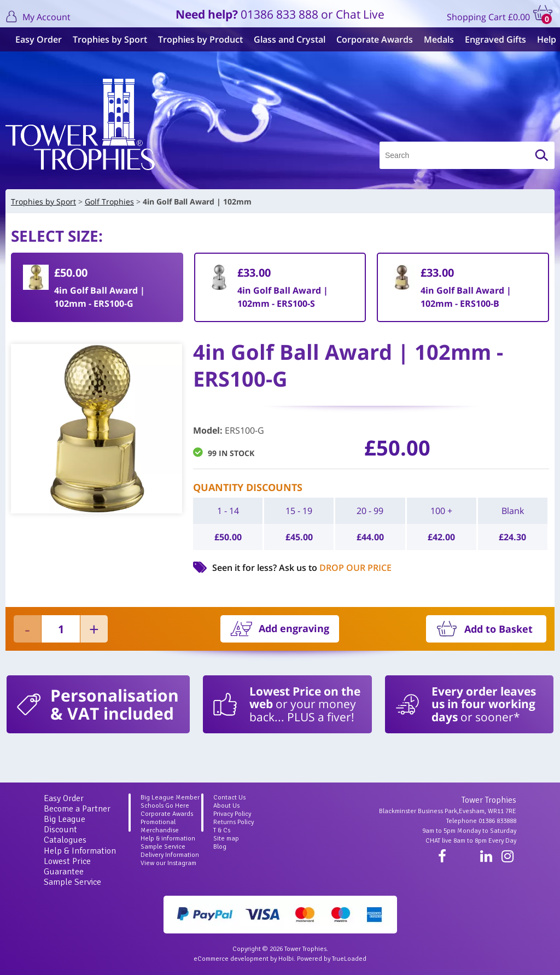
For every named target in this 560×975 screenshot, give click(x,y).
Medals (434, 39)
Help (542, 39)
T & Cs (221, 830)
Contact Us (229, 797)
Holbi (286, 959)
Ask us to (335, 568)
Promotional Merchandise (160, 826)
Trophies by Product (196, 39)
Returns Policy (233, 822)
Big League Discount (64, 824)
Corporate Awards (370, 39)
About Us (226, 806)
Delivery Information (170, 855)
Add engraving (294, 628)
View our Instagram (168, 863)
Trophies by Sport (105, 39)
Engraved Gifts (491, 39)
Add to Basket (498, 628)
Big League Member (170, 797)
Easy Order (34, 39)
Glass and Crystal (285, 39)
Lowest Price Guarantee (67, 866)
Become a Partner (77, 808)
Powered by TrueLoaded (331, 959)
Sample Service (72, 882)
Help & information (168, 838)
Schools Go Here (165, 806)
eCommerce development (231, 959)
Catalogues (65, 839)
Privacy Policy (232, 814)
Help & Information (80, 850)
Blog (219, 847)
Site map (226, 838)
